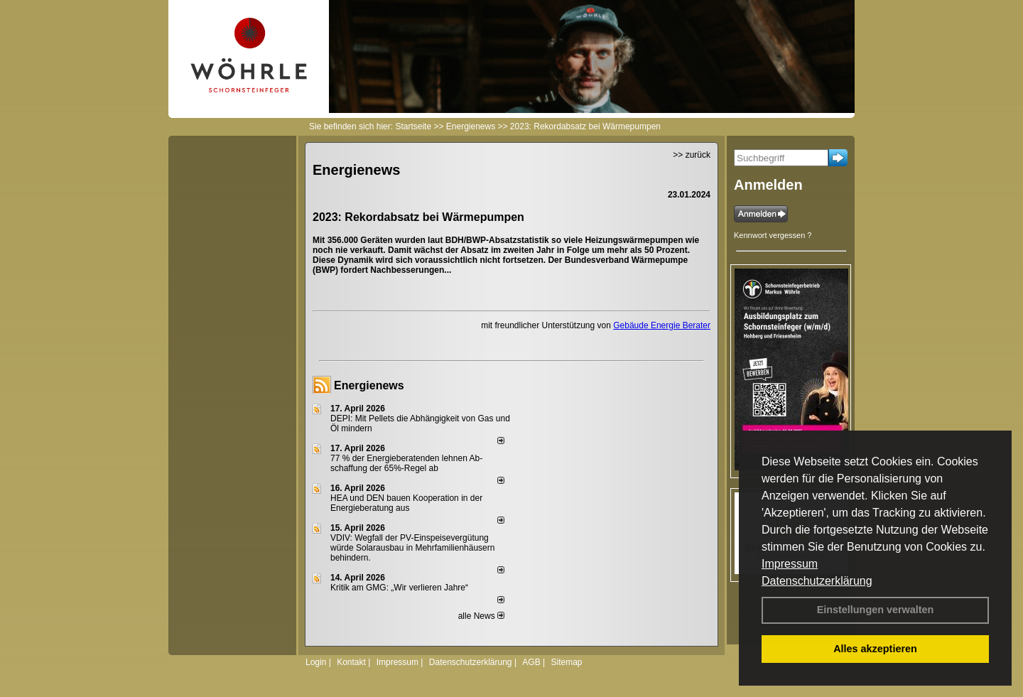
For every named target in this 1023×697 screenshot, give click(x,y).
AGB (531, 662)
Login (315, 662)
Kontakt (351, 662)
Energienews (369, 385)
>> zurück (691, 155)
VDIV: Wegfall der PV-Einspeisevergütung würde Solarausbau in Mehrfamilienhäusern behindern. (412, 548)
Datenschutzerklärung (817, 581)
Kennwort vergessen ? (772, 235)
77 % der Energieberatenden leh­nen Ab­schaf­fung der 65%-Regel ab (406, 463)
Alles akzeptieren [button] (875, 648)
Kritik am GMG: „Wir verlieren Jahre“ (399, 588)
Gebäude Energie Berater (661, 325)
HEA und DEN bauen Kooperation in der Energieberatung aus (406, 503)
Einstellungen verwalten (875, 609)
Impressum (790, 564)
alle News (481, 616)
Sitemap (566, 662)
